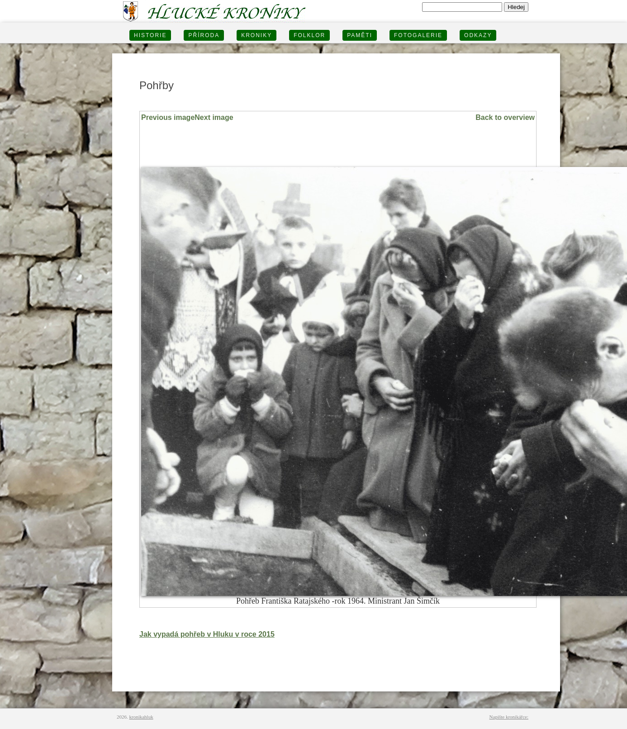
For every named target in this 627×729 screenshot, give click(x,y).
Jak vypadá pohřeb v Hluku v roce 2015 (207, 634)
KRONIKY (256, 35)
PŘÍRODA (203, 35)
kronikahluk (141, 716)
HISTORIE (150, 35)
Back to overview (505, 117)
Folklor (309, 35)
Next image (214, 117)
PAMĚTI (359, 35)
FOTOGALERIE (418, 35)
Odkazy (478, 35)
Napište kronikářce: (508, 716)
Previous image (168, 117)
